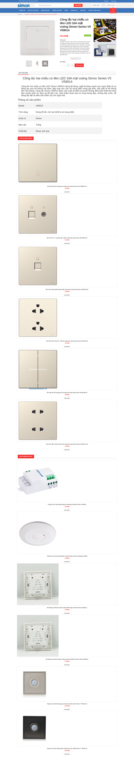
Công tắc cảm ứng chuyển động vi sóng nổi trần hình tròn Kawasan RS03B (67, 556)
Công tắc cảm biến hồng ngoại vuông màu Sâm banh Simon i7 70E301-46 (67, 704)
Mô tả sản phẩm (23, 73)
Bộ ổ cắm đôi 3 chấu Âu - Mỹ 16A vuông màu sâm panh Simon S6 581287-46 (67, 341)
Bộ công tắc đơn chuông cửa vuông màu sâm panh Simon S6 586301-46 (67, 186)
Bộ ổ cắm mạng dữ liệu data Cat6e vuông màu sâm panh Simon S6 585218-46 (67, 289)
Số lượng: (63, 61)
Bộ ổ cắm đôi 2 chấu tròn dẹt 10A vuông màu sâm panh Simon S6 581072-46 (67, 444)
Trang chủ (20, 14)
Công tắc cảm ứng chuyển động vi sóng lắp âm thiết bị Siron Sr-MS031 (67, 504)
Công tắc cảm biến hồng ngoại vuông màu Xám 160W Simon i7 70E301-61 (67, 748)
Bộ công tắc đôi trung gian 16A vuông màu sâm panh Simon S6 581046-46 (67, 392)
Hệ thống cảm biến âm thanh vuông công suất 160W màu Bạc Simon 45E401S (67, 659)
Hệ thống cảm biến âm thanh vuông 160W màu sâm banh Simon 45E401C (67, 607)
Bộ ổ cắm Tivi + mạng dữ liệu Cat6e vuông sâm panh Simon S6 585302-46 (67, 238)
